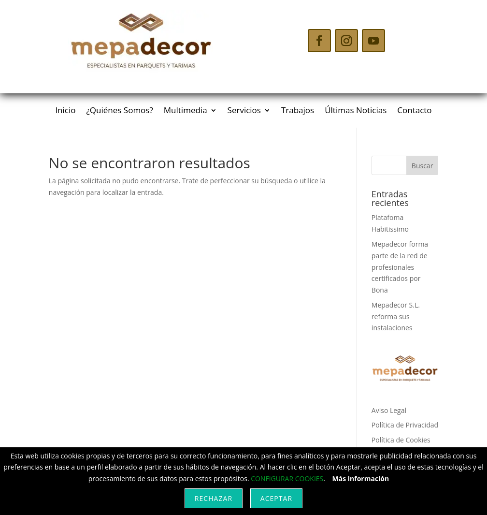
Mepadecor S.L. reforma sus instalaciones (396, 316)
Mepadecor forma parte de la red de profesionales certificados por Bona (400, 266)
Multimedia (185, 111)
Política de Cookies (401, 439)
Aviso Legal (389, 410)
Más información (360, 478)
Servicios (244, 111)
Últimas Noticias (356, 111)
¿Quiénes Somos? (119, 111)
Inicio (65, 111)
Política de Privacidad (405, 424)
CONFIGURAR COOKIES (287, 478)
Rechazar (213, 498)
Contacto (414, 111)
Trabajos (297, 111)
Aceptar (276, 498)
